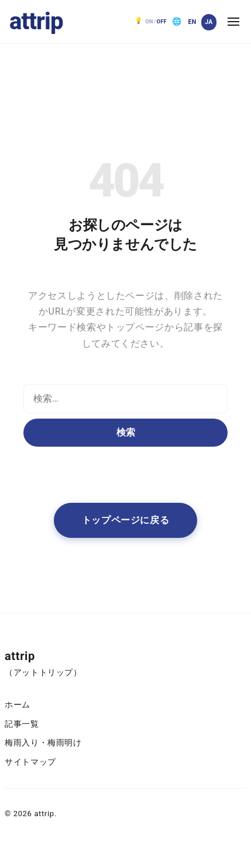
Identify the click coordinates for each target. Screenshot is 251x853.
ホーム (17, 705)
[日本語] (208, 22)
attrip (36, 21)
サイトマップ (30, 762)
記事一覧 (22, 724)
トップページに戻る (126, 520)
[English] (192, 22)
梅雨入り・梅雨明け (43, 743)
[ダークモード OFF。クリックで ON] (151, 21)
